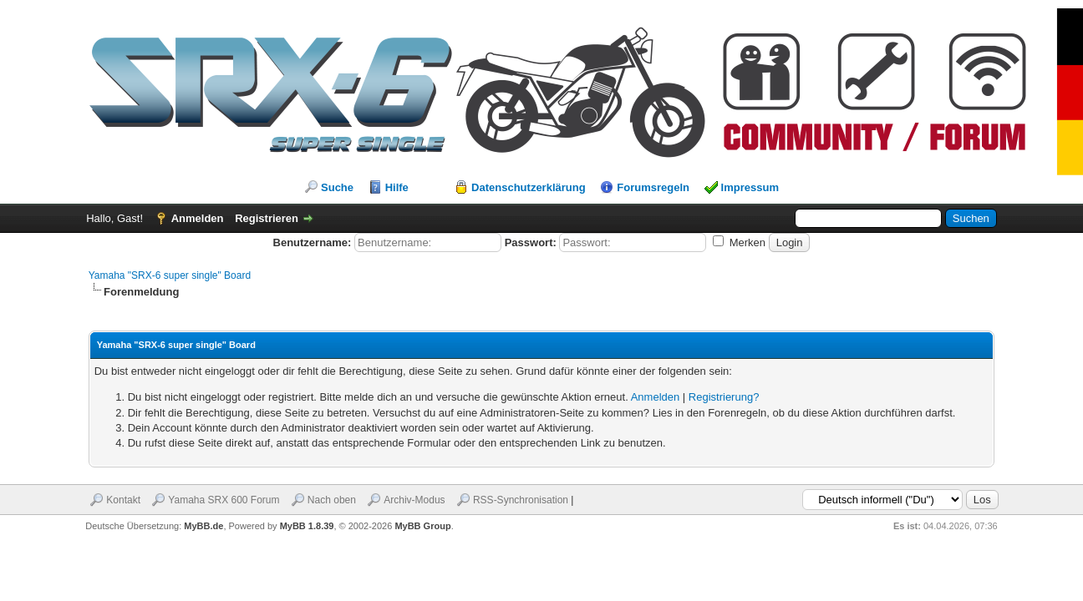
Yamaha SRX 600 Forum (223, 500)
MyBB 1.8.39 (307, 526)
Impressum (750, 187)
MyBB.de (203, 526)
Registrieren (266, 218)
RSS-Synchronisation (520, 500)
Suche (337, 187)
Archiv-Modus (414, 500)
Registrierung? (724, 397)
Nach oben (332, 500)
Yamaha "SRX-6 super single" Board (170, 275)
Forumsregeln (653, 187)
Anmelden (197, 218)
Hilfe (397, 187)
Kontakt (123, 500)
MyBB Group (422, 526)
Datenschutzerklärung (528, 187)
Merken (739, 242)
